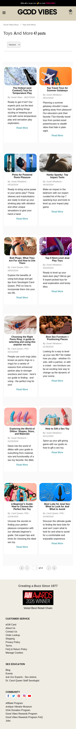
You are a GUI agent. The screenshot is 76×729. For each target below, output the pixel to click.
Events (9, 673)
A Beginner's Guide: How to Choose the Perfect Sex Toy (22, 506)
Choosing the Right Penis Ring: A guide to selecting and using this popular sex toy (22, 340)
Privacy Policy (13, 642)
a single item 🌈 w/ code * (38, 3)
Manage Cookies (14, 652)
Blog (8, 669)
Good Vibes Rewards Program (21, 713)
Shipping (10, 638)
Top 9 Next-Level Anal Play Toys (57, 259)
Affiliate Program (14, 703)
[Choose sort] (13, 45)
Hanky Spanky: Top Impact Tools (57, 176)
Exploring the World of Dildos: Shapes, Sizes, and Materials (22, 431)
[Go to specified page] (34, 568)
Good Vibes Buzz (11, 24)
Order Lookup (13, 635)
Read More (22, 127)
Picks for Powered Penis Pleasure (22, 176)
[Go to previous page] (27, 568)
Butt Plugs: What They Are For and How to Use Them (22, 260)
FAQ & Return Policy (16, 649)
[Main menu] (4, 12)
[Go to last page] (54, 568)
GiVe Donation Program (18, 710)
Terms (9, 645)
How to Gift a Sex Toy (57, 428)
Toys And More (29, 24)
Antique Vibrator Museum (19, 706)
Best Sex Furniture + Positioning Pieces (57, 338)
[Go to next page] (49, 568)
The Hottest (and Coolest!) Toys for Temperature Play (22, 90)
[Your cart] (70, 12)
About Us (10, 628)
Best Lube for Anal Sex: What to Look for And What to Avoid (57, 506)
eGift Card (11, 624)
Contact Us (11, 631)
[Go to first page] (22, 568)
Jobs (8, 720)
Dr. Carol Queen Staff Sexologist (22, 680)
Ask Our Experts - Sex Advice (21, 677)
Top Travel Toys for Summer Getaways (57, 89)
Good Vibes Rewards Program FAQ (24, 717)
